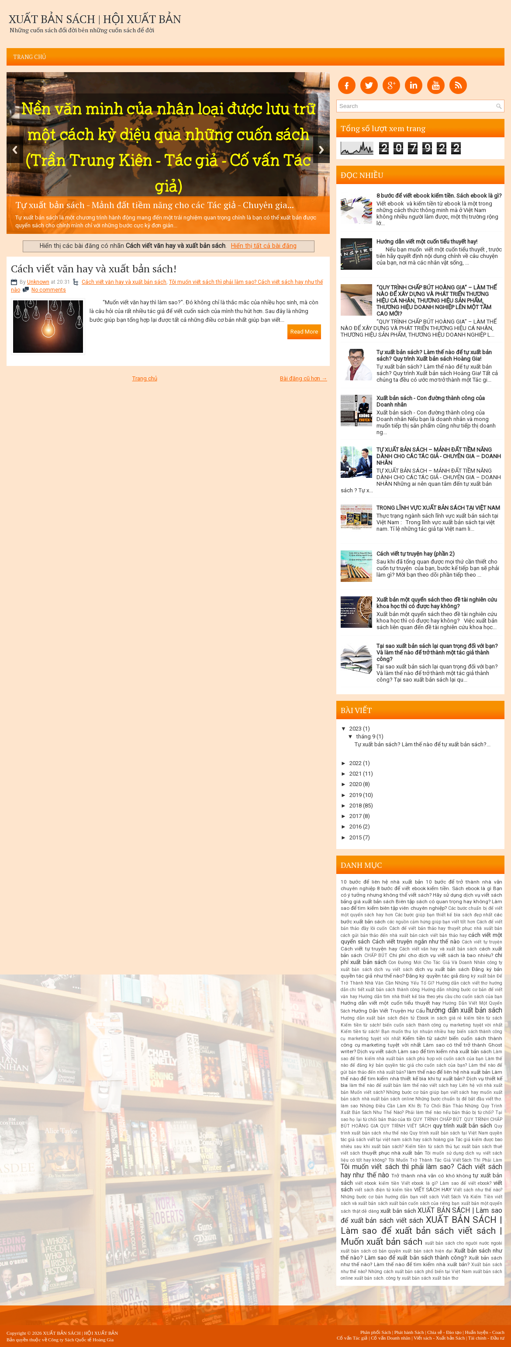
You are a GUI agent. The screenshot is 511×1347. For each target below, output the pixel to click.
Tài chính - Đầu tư (486, 1337)
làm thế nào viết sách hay (430, 1085)
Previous (15, 149)
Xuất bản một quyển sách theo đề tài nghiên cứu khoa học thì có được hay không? (436, 602)
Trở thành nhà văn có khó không (431, 1176)
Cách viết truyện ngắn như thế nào (416, 941)
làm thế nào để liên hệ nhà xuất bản (448, 1072)
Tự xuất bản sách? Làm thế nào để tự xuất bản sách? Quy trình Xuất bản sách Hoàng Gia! (434, 355)
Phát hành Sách (409, 1332)
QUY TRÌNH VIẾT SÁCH (405, 1126)
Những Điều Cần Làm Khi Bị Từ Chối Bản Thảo (411, 1106)
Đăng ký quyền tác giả (432, 976)
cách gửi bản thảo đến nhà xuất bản (379, 935)
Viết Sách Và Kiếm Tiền (467, 1197)
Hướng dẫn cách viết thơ (462, 983)
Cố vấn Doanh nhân (390, 1337)
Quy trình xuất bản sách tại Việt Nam (448, 1133)
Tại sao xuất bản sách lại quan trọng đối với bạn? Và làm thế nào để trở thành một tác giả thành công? (437, 652)
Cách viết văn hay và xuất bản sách (124, 282)
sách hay (411, 1139)
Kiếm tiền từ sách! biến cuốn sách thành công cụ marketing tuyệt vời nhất (421, 1025)
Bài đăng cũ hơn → (303, 378)
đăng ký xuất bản (477, 976)
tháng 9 (365, 736)
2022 (355, 763)
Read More (304, 331)
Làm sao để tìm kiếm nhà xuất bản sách (445, 1051)
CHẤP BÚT (375, 955)
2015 (355, 837)
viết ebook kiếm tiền (377, 1183)
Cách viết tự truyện (482, 942)
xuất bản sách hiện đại (427, 1251)
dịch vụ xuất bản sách (442, 969)
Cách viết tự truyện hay (369, 949)
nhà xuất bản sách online (388, 1099)
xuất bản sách (398, 1211)
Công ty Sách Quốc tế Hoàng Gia (81, 1339)
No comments (48, 290)
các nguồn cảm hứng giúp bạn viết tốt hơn (431, 922)
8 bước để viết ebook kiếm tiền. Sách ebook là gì (434, 888)
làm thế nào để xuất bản (375, 1085)
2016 (355, 826)
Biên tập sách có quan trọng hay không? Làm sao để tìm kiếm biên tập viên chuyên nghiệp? (421, 904)
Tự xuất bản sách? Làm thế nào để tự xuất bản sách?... (422, 744)
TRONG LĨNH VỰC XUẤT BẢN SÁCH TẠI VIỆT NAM (438, 508)
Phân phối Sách (375, 1332)
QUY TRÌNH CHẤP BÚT (437, 1119)
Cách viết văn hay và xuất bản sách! (93, 268)
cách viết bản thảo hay (442, 935)
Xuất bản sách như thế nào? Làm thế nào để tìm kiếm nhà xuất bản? (421, 1261)
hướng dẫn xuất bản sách (464, 1010)
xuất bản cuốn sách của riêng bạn (424, 1203)
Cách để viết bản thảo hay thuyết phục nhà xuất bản (445, 928)
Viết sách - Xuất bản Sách (439, 1337)
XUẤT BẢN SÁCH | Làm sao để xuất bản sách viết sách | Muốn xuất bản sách (421, 1231)
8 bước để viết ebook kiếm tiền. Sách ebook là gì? (439, 195)
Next (321, 149)
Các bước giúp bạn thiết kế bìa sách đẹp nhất (444, 915)
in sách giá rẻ (446, 1018)
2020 (355, 784)
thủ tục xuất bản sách (468, 1146)
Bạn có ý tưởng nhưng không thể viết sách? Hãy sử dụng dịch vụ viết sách (421, 891)
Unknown (38, 282)
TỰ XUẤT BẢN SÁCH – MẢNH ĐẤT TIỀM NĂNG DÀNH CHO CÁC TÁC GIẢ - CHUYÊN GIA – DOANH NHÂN (438, 456)
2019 (355, 795)
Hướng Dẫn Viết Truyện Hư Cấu (388, 1011)
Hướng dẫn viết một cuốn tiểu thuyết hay (391, 1003)
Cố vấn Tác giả (352, 1337)
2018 (355, 805)
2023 (355, 728)
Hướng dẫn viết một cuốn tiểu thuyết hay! (426, 241)
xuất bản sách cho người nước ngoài (463, 1243)
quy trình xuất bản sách (462, 1125)
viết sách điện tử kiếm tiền (383, 1190)
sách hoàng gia (438, 1139)
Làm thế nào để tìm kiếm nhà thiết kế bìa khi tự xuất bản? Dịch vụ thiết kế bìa (421, 1079)
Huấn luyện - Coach (484, 1332)
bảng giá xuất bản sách (367, 901)
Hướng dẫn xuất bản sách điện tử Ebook (385, 1018)
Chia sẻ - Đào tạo (444, 1332)
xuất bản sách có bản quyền (371, 1251)
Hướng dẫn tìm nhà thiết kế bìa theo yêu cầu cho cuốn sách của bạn (430, 996)
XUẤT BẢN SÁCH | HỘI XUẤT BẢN (95, 18)
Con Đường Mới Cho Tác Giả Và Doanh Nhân (436, 962)
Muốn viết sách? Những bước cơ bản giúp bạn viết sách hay (414, 1092)
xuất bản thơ (445, 1278)
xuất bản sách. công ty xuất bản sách (392, 1278)
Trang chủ (29, 57)
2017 (355, 816)
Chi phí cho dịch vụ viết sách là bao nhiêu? (441, 955)
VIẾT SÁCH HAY (433, 1190)
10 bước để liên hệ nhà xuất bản (382, 882)
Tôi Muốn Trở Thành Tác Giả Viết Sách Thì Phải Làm (445, 1160)
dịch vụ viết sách (393, 969)
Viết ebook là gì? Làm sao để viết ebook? (446, 1183)
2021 (355, 773)
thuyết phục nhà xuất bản (392, 1153)
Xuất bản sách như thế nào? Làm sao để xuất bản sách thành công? (421, 1254)
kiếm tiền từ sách (483, 1018)
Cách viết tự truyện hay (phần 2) (415, 553)
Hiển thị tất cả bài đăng (264, 245)
